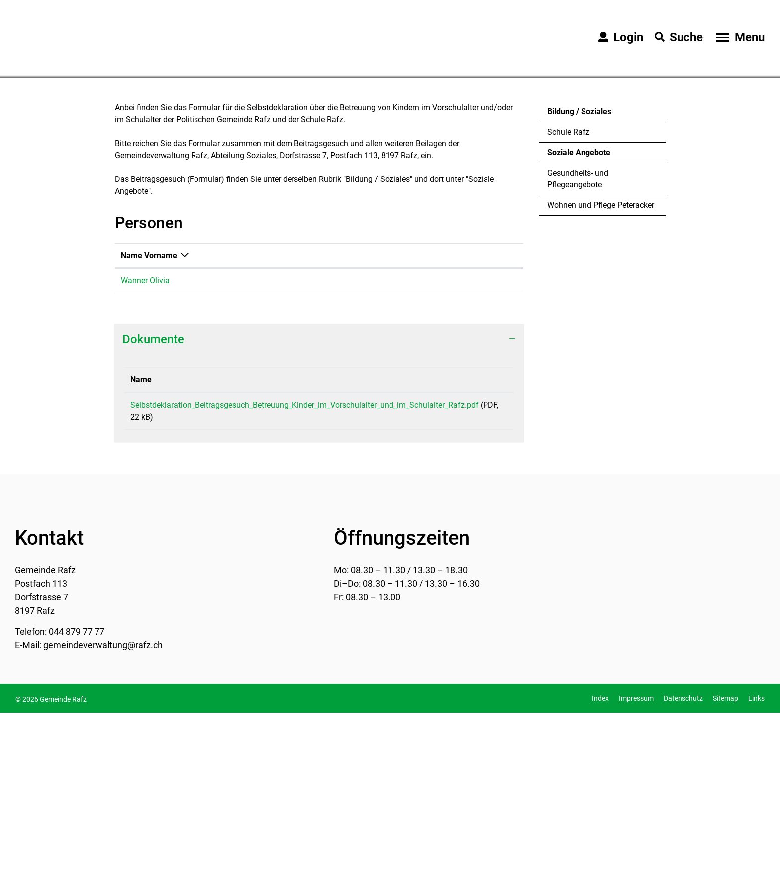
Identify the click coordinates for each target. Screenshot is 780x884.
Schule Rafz (568, 303)
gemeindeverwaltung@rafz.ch (103, 816)
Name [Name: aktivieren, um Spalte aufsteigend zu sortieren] (141, 550)
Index (600, 869)
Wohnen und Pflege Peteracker (600, 376)
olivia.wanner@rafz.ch (465, 451)
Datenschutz (683, 869)
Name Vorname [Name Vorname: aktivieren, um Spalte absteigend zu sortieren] (149, 426)
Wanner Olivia (145, 451)
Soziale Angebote (578, 326)
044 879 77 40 (379, 451)
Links (756, 869)
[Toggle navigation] (739, 37)
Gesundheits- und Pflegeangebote (577, 349)
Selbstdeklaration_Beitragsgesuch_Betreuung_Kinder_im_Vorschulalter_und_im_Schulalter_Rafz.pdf (304, 576)
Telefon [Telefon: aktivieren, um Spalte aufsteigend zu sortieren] (367, 426)
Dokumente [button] (153, 510)
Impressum (636, 869)
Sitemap (725, 869)
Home (123, 234)
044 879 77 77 (76, 802)
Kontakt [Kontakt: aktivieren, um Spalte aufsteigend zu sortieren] (440, 426)
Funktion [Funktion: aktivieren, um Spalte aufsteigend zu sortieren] (225, 426)
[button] (178, 235)
